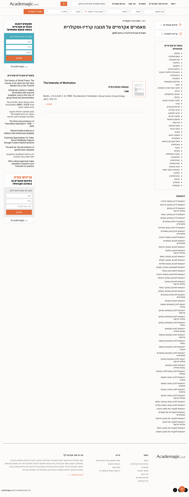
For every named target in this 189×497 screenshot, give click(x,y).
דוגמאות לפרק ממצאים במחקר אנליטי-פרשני (171, 318)
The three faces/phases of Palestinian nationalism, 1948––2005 (19, 124)
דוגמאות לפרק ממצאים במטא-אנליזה (175, 330)
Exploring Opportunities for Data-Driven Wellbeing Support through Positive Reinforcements (19, 140)
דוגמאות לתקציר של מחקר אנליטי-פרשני (173, 423)
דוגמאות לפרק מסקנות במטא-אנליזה (175, 366)
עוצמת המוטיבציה (118, 87)
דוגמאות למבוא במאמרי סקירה (172, 237)
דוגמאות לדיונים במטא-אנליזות (171, 227)
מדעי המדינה (174, 110)
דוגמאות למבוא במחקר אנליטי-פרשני (175, 252)
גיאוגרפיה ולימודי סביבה (169, 72)
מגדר (177, 103)
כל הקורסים (143, 481)
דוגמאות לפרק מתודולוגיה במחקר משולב (170, 372)
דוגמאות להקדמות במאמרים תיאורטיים (173, 232)
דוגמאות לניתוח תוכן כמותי (173, 270)
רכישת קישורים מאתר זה (109, 470)
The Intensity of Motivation (59, 83)
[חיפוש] (64, 4)
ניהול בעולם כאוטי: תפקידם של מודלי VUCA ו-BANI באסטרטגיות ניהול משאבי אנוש (20, 105)
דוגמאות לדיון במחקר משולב (172, 218)
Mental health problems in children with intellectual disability (19, 132)
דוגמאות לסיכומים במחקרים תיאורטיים (173, 296)
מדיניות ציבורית (173, 106)
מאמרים (142, 3)
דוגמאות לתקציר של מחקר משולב (170, 431)
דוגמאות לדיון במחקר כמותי (173, 214)
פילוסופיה (175, 157)
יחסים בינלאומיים (172, 94)
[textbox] (153, 11)
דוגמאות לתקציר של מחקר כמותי (171, 428)
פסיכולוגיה (175, 160)
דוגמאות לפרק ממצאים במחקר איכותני (171, 312)
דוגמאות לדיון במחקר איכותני (172, 204)
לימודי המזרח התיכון (171, 100)
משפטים (176, 138)
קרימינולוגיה (174, 176)
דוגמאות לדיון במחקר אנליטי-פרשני (176, 209)
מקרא (177, 132)
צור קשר (132, 3)
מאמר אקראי (142, 470)
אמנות (177, 53)
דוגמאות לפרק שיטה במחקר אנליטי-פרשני (173, 397)
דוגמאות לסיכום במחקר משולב (171, 291)
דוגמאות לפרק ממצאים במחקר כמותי (171, 324)
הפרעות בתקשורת (172, 81)
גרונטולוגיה (175, 75)
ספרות (177, 150)
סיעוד (177, 147)
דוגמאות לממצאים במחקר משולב (170, 267)
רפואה (177, 179)
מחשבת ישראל (173, 119)
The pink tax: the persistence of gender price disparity (20, 148)
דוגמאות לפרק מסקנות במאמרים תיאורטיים (171, 354)
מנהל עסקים (174, 125)
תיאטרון (176, 182)
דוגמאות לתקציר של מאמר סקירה (170, 408)
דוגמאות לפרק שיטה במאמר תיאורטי (173, 385)
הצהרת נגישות (114, 464)
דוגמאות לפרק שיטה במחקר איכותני (173, 391)
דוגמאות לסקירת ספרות (175, 300)
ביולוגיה (176, 62)
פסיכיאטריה (174, 163)
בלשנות (176, 66)
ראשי (173, 3)
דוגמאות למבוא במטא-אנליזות (172, 263)
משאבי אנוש (174, 135)
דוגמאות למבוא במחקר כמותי (172, 256)
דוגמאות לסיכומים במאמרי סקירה (170, 274)
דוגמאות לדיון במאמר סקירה (173, 201)
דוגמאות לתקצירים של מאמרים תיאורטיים (171, 413)
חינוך (177, 84)
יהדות (177, 91)
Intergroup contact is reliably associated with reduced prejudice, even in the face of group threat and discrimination (20, 94)
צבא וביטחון (174, 166)
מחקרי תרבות (174, 116)
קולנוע (177, 172)
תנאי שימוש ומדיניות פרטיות (108, 460)
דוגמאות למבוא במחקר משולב (172, 260)
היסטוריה (176, 78)
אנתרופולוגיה (174, 56)
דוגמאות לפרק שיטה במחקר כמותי (170, 401)
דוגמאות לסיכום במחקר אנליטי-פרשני (174, 283)
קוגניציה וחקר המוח (171, 169)
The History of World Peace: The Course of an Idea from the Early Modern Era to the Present (19, 83)
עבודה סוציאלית (173, 154)
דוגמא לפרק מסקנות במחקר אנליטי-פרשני (172, 360)
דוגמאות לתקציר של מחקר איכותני (170, 418)
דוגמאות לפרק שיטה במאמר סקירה (173, 378)
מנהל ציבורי (175, 128)
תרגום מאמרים (118, 3)
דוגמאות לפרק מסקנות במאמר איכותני (172, 336)
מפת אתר (116, 467)
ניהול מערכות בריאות (171, 141)
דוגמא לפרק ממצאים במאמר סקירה (172, 305)
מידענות (176, 122)
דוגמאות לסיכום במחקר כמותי (172, 287)
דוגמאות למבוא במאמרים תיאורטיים (174, 242)
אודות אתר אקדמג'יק (158, 3)
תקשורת (176, 185)
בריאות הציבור (174, 69)
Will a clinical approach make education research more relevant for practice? (21, 164)
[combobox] (153, 11)
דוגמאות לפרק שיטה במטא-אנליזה (170, 405)
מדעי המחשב (174, 113)
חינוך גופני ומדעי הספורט (169, 88)
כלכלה (177, 97)
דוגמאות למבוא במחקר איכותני (171, 247)
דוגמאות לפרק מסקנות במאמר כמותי (172, 342)
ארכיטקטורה (174, 59)
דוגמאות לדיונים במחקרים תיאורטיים (173, 223)
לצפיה (49, 104)
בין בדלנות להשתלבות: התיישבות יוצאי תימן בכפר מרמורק (20, 155)
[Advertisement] (94, 57)
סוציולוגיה (175, 144)
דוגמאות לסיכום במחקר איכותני (171, 278)
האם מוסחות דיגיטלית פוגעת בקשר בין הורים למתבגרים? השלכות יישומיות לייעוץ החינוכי (20, 114)
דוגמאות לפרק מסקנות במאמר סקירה (172, 348)
